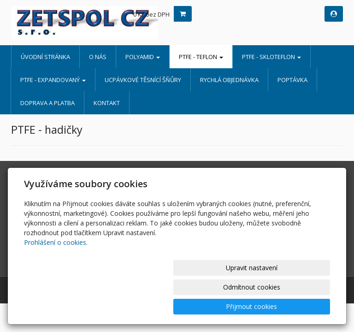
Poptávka (292, 80)
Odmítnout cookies (219, 306)
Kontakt (107, 103)
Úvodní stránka (45, 57)
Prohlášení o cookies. (56, 281)
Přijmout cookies (294, 306)
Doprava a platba (47, 103)
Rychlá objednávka (229, 80)
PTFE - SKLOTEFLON (271, 57)
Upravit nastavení (143, 306)
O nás (97, 57)
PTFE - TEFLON (201, 57)
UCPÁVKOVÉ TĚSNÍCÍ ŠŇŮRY (143, 80)
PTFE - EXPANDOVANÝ (53, 80)
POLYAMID (142, 57)
